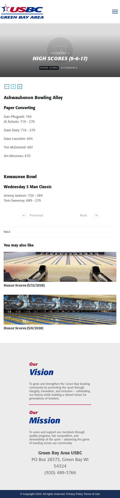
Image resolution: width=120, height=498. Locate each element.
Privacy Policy (74, 493)
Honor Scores (49, 68)
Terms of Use (92, 493)
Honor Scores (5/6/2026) (60, 314)
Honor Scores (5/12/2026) (60, 271)
